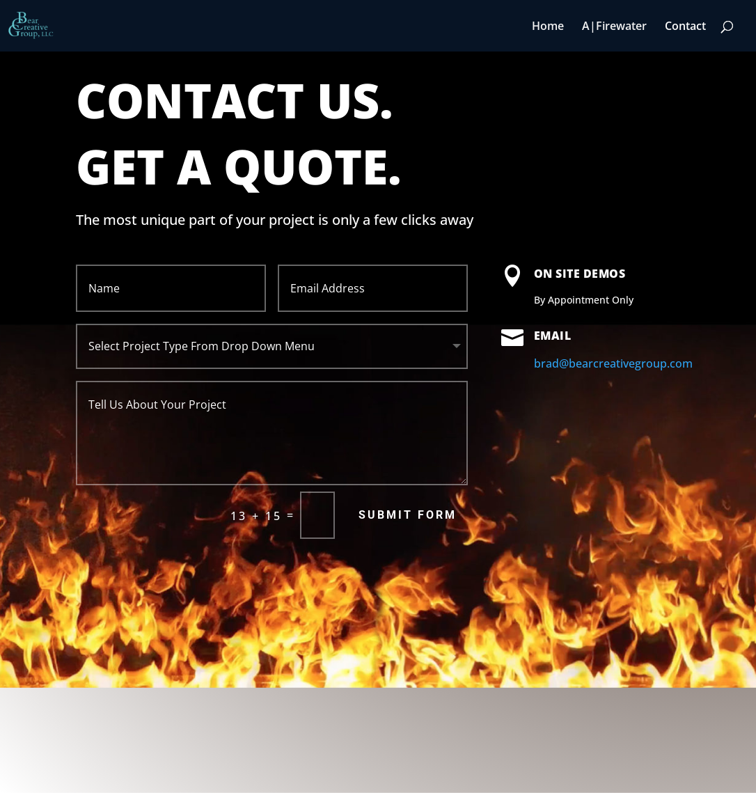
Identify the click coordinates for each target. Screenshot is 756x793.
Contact (685, 27)
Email (553, 335)
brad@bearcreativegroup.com (613, 363)
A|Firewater (614, 27)
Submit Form (408, 514)
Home (548, 27)
